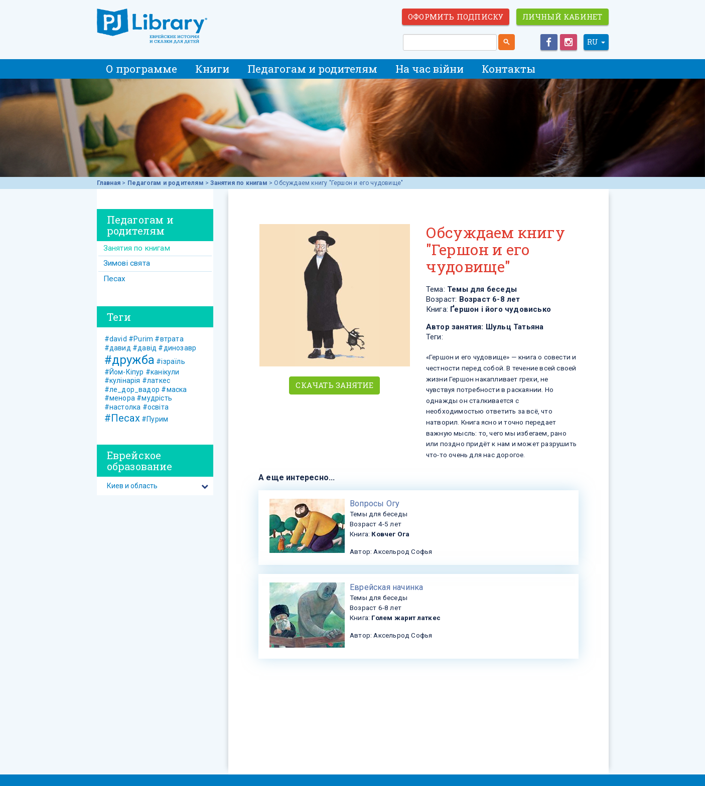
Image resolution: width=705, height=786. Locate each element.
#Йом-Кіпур (124, 372)
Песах (114, 278)
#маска (174, 389)
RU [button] (596, 42)
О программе (141, 69)
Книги (212, 69)
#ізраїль (170, 361)
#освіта (156, 407)
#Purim (140, 339)
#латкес (156, 380)
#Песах (122, 418)
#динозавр (177, 348)
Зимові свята (126, 263)
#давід (144, 348)
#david (115, 339)
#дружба (129, 360)
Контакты (508, 69)
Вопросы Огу (374, 503)
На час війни (429, 69)
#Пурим (155, 419)
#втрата (169, 339)
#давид (117, 348)
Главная (108, 182)
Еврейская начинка (386, 587)
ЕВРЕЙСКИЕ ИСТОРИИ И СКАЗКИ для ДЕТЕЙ (152, 26)
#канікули (163, 372)
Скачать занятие (334, 385)
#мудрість (154, 398)
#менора (119, 398)
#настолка (122, 407)
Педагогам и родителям (312, 69)
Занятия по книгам (238, 182)
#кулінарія (122, 380)
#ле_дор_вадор (132, 389)
